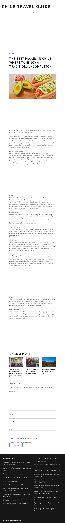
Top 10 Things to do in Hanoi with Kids (15, 477)
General (11, 53)
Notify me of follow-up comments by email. (24, 438)
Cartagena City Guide (9, 500)
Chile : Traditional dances (10, 481)
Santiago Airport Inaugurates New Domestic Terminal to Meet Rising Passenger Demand (15, 372)
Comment (13, 391)
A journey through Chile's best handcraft (15, 503)
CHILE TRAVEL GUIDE (26, 6)
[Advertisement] (32, 38)
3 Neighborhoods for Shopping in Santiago (16, 473)
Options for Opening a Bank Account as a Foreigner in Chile (32, 371)
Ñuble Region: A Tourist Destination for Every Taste (48, 371)
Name (11, 414)
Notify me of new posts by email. (21, 442)
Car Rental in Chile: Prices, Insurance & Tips (47, 470)
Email (11, 422)
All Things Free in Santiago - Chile (13, 485)
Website (11, 429)
